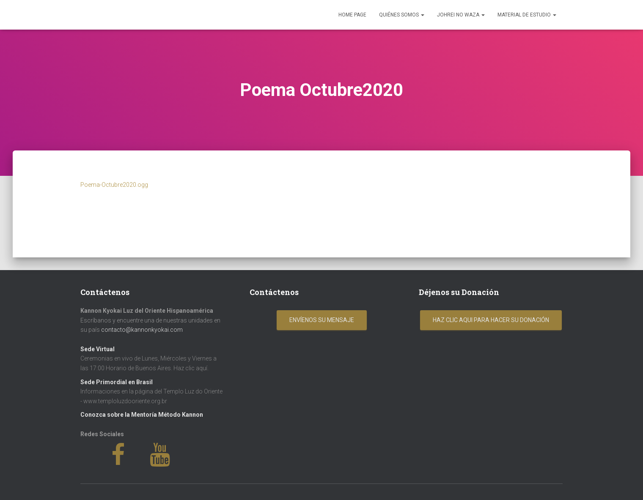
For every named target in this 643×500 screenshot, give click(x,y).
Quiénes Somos (401, 15)
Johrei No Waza (461, 15)
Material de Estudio (526, 15)
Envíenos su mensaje (321, 320)
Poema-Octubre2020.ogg (114, 184)
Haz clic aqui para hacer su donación (491, 320)
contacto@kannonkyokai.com (142, 329)
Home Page (352, 15)
